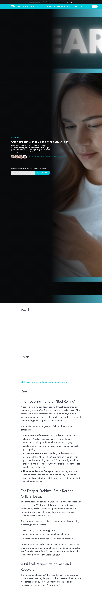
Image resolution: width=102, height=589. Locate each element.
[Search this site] (81, 6)
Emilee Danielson (34, 156)
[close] (100, 2)
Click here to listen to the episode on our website (44, 382)
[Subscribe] (42, 173)
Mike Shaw (55, 156)
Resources (39, 6)
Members (60, 6)
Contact (75, 6)
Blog (32, 6)
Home (18, 6)
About (69, 6)
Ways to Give (51, 6)
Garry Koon (63, 156)
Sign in (87, 6)
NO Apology (15, 138)
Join (95, 6)
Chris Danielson (46, 156)
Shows (24, 6)
